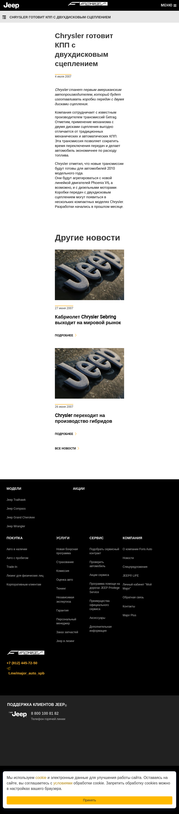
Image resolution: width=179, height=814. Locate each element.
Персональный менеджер (66, 621)
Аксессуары (97, 618)
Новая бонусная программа (67, 551)
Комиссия (62, 571)
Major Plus (129, 615)
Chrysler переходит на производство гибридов (83, 418)
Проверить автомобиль (97, 564)
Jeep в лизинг (65, 641)
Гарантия (62, 610)
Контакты (129, 606)
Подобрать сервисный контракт (104, 551)
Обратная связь (133, 597)
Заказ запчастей (67, 632)
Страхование (65, 562)
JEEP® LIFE (131, 575)
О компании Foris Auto (137, 549)
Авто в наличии (17, 549)
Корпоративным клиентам (24, 584)
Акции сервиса (99, 575)
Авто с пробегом (17, 558)
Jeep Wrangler (16, 526)
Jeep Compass (16, 508)
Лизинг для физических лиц (25, 575)
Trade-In (12, 567)
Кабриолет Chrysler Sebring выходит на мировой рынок (88, 319)
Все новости (65, 448)
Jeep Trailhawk (16, 499)
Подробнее (64, 335)
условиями (62, 783)
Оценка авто (64, 579)
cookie (40, 778)
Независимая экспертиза (65, 599)
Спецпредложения (135, 567)
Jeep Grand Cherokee (21, 517)
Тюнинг (61, 588)
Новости (128, 558)
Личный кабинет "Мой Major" (137, 586)
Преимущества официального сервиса (100, 605)
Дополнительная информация (101, 628)
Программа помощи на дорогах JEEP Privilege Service (105, 588)
